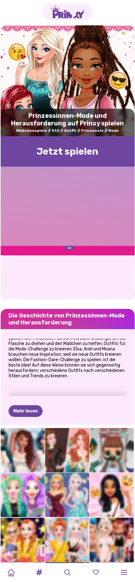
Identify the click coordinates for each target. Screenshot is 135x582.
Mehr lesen (25, 379)
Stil (55, 130)
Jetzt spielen (67, 151)
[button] (39, 572)
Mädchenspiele (31, 130)
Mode (113, 130)
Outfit (70, 130)
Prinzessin (92, 130)
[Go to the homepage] (67, 12)
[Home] (11, 572)
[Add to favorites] (125, 37)
